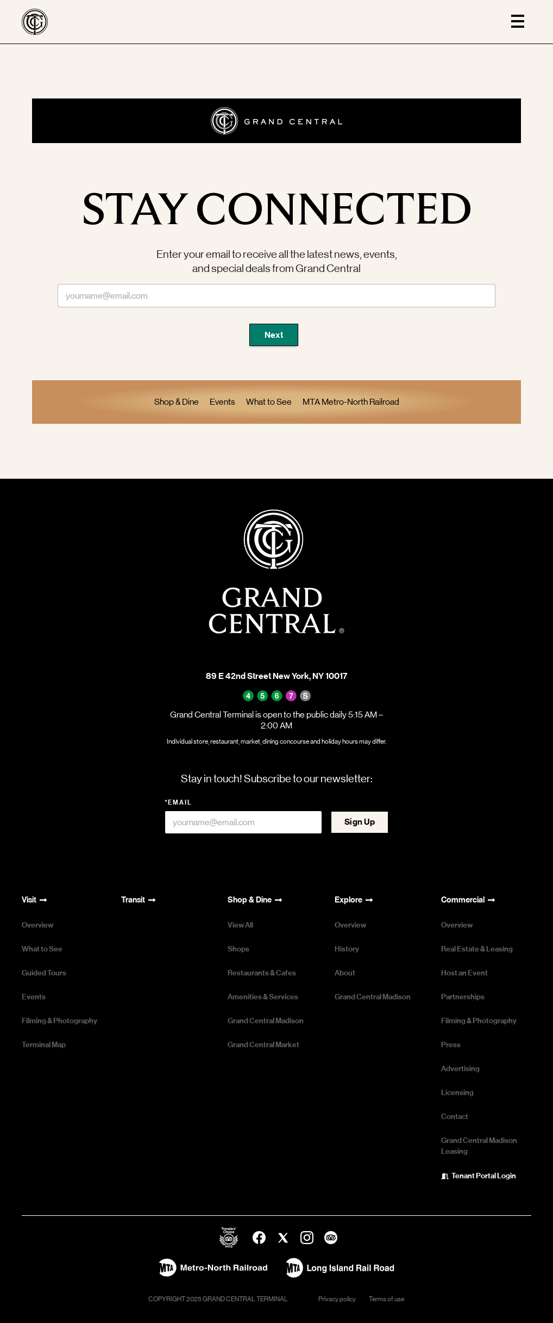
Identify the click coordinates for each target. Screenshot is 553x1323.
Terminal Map (44, 1044)
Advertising (460, 1068)
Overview (37, 925)
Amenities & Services (263, 996)
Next (274, 335)
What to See (42, 949)
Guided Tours (44, 973)
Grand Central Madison (266, 1020)
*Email (178, 802)
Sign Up (359, 822)
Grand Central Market (263, 1044)
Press (451, 1044)
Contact (454, 1116)
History (347, 949)
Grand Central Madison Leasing (479, 1146)
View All (240, 925)
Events (34, 996)
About (345, 973)
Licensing (457, 1092)
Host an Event (464, 973)
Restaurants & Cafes (262, 973)
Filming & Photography (59, 1020)
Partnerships (463, 996)
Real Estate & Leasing (477, 949)
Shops (238, 949)
